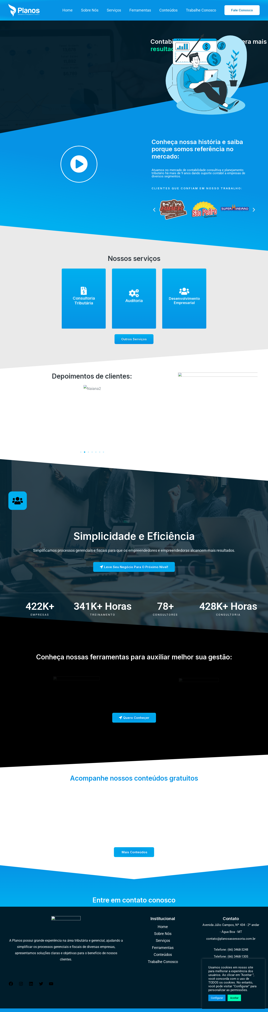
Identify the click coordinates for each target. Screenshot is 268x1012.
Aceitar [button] (234, 997)
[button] (242, 10)
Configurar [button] (217, 997)
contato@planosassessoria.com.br (230, 932)
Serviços (117, 10)
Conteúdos (170, 10)
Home (72, 10)
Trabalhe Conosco (201, 10)
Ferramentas (142, 10)
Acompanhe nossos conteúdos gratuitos (134, 772)
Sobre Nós (93, 10)
